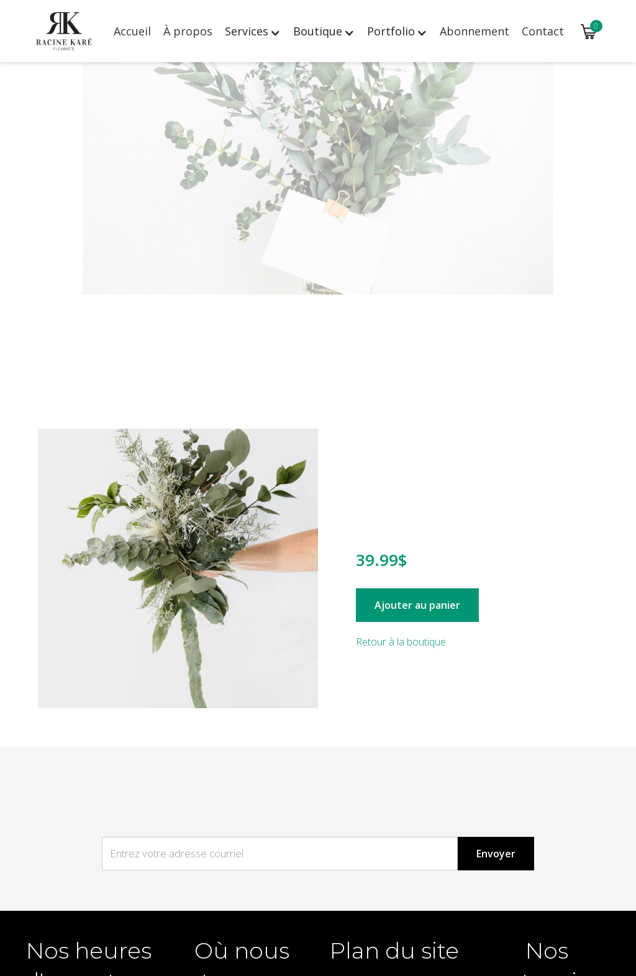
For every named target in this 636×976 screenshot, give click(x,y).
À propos (187, 31)
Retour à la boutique (401, 642)
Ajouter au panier (417, 605)
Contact (543, 31)
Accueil (132, 31)
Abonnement (474, 31)
